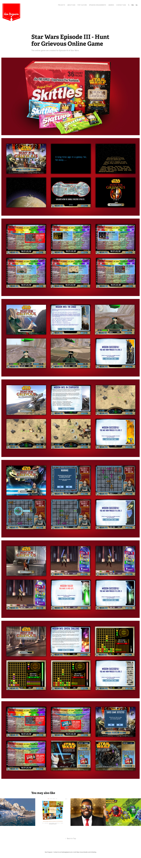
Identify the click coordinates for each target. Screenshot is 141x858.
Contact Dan (121, 5)
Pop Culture (82, 5)
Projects (61, 5)
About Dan (71, 5)
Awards (111, 5)
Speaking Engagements (97, 5)
